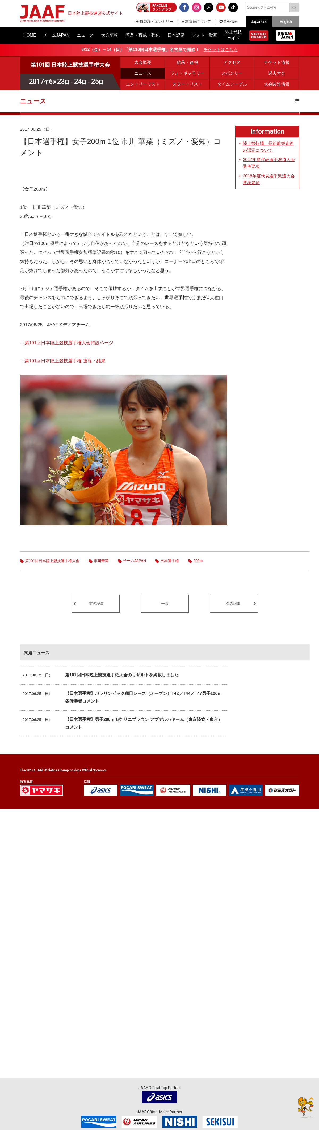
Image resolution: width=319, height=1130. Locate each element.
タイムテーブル (232, 84)
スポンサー (232, 73)
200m (198, 561)
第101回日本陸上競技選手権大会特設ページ (68, 342)
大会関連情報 (276, 84)
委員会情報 (228, 21)
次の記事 (233, 603)
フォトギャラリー (187, 73)
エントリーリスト (143, 84)
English (286, 21)
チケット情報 (276, 62)
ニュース (142, 73)
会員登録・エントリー (154, 21)
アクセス (232, 62)
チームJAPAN (134, 561)
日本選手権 (169, 561)
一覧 (165, 603)
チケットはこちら (221, 49)
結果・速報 (187, 62)
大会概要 (142, 62)
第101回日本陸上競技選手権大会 (52, 561)
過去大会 (276, 73)
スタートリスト (187, 84)
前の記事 (96, 603)
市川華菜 (101, 561)
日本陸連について (196, 21)
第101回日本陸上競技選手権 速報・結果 (65, 360)
